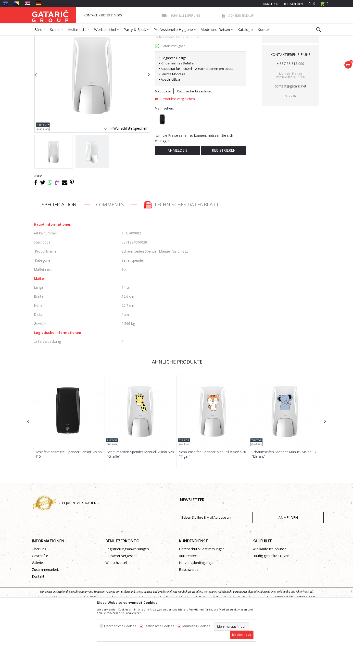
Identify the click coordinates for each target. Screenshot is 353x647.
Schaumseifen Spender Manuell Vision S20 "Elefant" (285, 489)
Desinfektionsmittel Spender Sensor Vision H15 (68, 489)
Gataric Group (42, 39)
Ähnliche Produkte (176, 397)
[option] (53, 187)
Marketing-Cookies (196, 626)
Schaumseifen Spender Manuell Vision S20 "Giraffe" (140, 489)
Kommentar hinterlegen (194, 126)
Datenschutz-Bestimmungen (202, 584)
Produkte (61, 39)
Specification (59, 240)
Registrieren (293, 4)
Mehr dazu (163, 126)
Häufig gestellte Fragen (270, 591)
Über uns (39, 584)
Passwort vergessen (121, 591)
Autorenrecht (189, 591)
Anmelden (177, 185)
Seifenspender (143, 39)
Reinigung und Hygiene (87, 39)
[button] (316, 29)
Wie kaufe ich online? (269, 584)
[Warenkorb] (324, 5)
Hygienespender (117, 39)
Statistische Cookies (159, 626)
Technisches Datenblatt (181, 240)
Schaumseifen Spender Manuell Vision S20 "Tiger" (212, 489)
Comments (110, 240)
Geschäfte (40, 591)
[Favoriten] (311, 4)
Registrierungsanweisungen (127, 584)
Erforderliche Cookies (120, 626)
